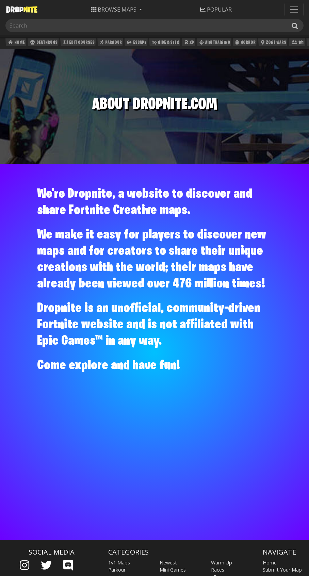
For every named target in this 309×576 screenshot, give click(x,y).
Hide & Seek (164, 43)
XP (188, 43)
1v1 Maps (119, 562)
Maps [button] (114, 9)
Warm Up (221, 562)
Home (16, 43)
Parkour (110, 43)
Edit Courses (78, 43)
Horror (244, 43)
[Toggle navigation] (294, 9)
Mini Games (173, 569)
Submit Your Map (282, 569)
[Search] (40, 25)
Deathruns (43, 43)
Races (217, 569)
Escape (136, 43)
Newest (168, 562)
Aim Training (214, 43)
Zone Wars (273, 43)
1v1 (297, 43)
